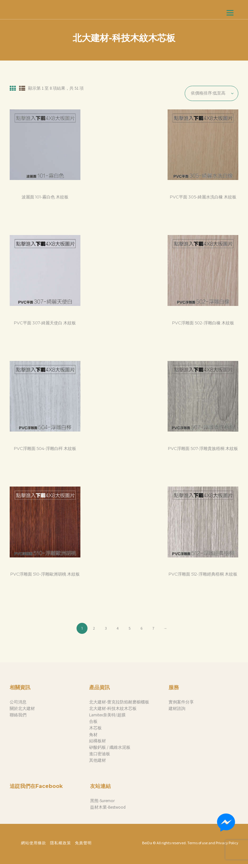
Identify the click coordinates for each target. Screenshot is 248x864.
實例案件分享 (181, 702)
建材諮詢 (177, 708)
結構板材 (97, 741)
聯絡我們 (18, 715)
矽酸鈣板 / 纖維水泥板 (109, 747)
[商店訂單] (211, 93)
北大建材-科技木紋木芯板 (113, 708)
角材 (93, 734)
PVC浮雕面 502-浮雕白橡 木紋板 (203, 322)
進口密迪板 (99, 754)
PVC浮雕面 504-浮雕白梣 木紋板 (45, 448)
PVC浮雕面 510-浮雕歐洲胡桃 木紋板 (45, 574)
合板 (93, 721)
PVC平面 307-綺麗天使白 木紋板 (45, 322)
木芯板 (95, 728)
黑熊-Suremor (102, 800)
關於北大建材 (22, 708)
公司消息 (18, 702)
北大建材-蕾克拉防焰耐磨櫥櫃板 (119, 702)
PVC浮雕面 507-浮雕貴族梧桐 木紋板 (203, 448)
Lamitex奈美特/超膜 (107, 715)
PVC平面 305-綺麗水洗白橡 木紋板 (203, 196)
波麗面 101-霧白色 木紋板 (45, 196)
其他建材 (97, 760)
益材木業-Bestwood (108, 807)
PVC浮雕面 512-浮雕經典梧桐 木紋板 (203, 574)
